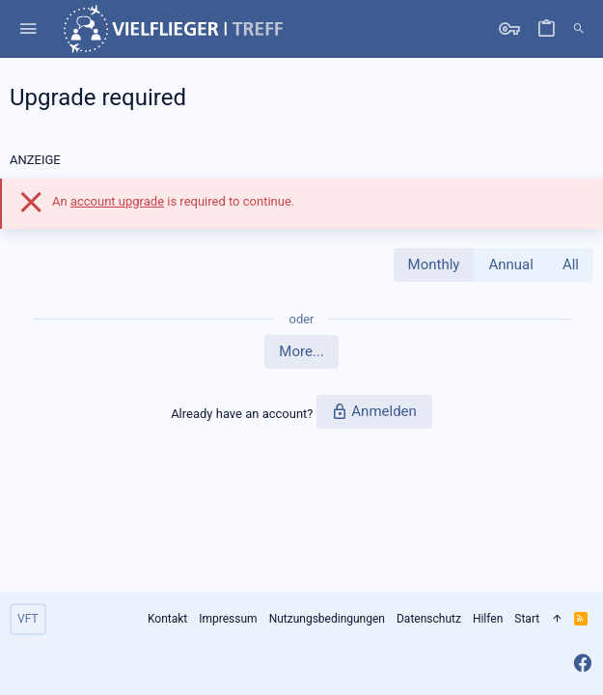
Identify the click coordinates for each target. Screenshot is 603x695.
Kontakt (167, 619)
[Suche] (578, 28)
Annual (510, 264)
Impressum (228, 619)
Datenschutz (429, 619)
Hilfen (488, 619)
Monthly (434, 264)
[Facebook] (582, 664)
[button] (28, 29)
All (570, 264)
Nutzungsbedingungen (327, 619)
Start (526, 619)
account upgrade (117, 201)
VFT (28, 619)
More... (301, 351)
